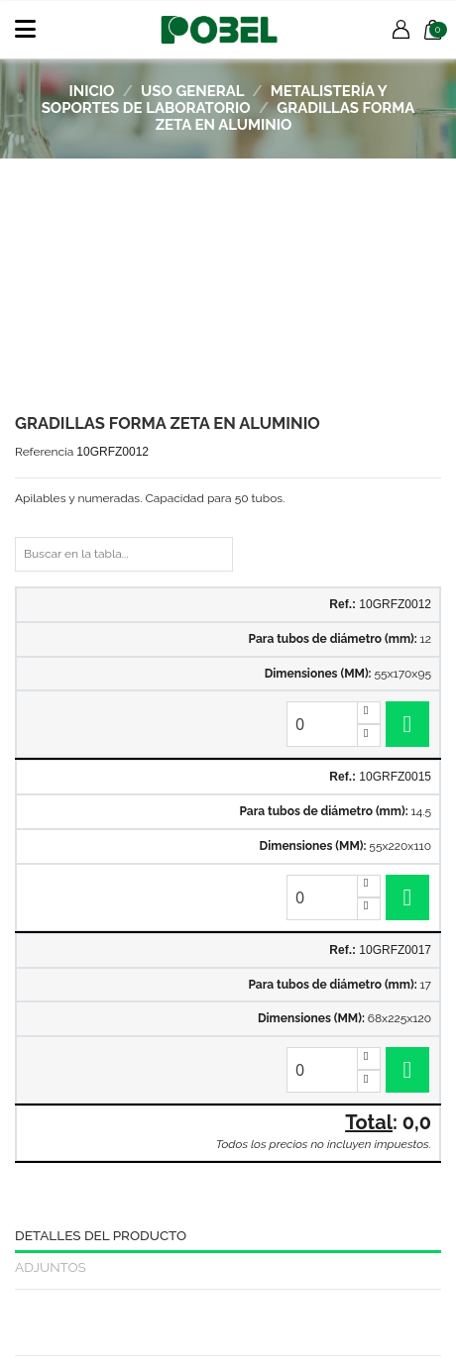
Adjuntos (50, 1267)
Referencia (44, 452)
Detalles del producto (100, 1235)
